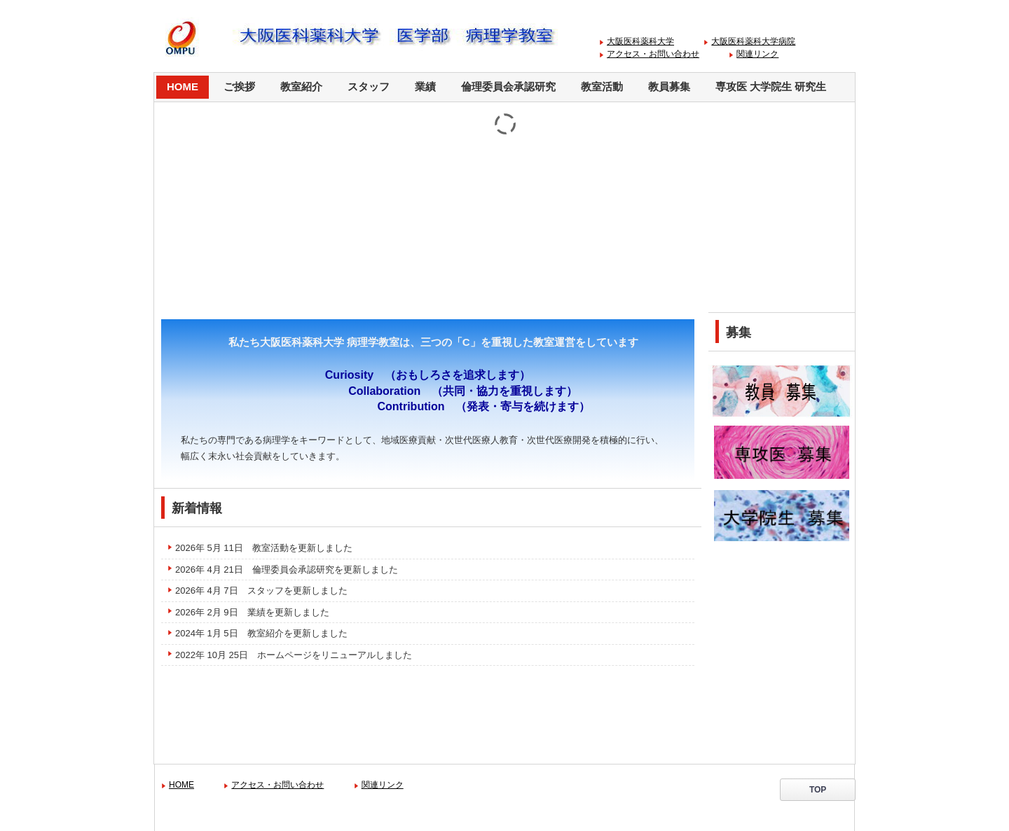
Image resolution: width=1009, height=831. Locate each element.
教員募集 (669, 86)
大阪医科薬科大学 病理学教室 (415, 37)
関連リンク (757, 54)
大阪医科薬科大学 (640, 41)
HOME (182, 86)
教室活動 (602, 86)
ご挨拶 (239, 86)
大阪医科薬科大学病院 (753, 41)
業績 (425, 86)
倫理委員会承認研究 (508, 86)
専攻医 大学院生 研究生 (770, 86)
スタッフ (369, 86)
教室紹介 (301, 86)
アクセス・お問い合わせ (653, 54)
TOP (822, 790)
